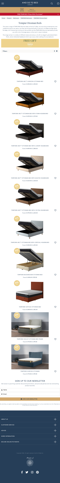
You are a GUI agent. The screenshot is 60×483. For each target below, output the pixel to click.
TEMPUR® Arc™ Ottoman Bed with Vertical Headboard (30, 242)
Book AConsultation (32, 10)
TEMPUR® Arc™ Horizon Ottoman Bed (30, 81)
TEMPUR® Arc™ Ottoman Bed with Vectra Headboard (30, 210)
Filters (5, 51)
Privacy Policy (25, 405)
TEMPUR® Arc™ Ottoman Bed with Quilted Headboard (30, 178)
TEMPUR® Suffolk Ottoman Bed (30, 307)
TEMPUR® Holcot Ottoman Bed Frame (30, 339)
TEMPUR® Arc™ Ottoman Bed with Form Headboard (30, 113)
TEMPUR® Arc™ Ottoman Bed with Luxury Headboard (30, 146)
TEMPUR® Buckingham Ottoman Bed (30, 274)
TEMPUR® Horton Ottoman (30, 371)
